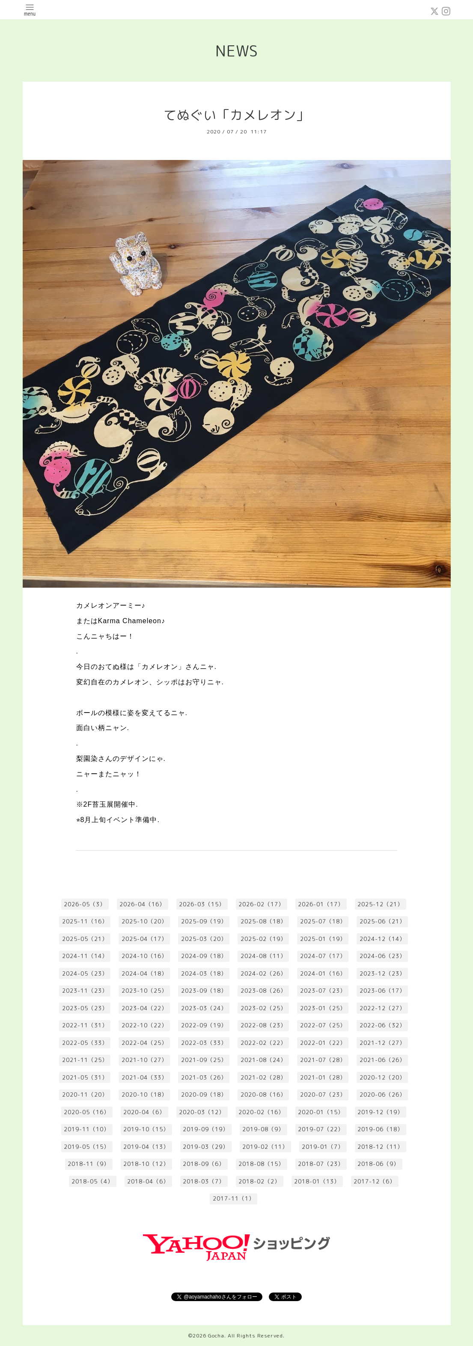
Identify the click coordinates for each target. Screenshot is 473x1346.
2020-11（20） (85, 1094)
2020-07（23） (323, 1094)
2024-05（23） (85, 973)
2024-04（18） (144, 973)
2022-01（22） (323, 1043)
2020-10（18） (144, 1094)
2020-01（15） (321, 1112)
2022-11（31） (85, 1025)
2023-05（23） (85, 1008)
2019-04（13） (146, 1147)
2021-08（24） (263, 1060)
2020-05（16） (87, 1112)
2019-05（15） (87, 1147)
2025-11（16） (85, 921)
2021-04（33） (144, 1077)
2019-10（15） (146, 1129)
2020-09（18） (204, 1094)
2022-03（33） (204, 1043)
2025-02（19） (263, 939)
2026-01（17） (321, 904)
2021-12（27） (382, 1043)
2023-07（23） (323, 990)
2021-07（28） (323, 1060)
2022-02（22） (263, 1043)
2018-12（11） (380, 1147)
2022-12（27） (382, 1008)
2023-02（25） (263, 1008)
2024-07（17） (323, 956)
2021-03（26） (204, 1077)
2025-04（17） (144, 939)
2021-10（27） (144, 1060)
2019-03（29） (206, 1147)
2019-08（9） (263, 1129)
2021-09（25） (204, 1060)
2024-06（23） (382, 956)
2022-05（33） (85, 1043)
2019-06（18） (380, 1129)
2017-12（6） (375, 1181)
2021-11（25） (85, 1060)
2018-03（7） (204, 1181)
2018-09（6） (204, 1164)
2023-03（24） (204, 1008)
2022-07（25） (323, 1025)
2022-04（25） (144, 1043)
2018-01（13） (317, 1181)
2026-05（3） (85, 904)
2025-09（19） (204, 921)
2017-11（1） (234, 1198)
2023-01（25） (323, 1008)
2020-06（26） (382, 1094)
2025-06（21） (382, 921)
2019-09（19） (206, 1129)
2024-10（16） (144, 956)
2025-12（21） (380, 904)
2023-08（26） (263, 990)
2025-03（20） (204, 939)
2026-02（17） (261, 904)
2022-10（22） (144, 1025)
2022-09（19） (204, 1025)
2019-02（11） (265, 1147)
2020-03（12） (202, 1112)
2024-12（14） (382, 939)
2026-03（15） (202, 904)
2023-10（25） (144, 990)
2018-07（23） (321, 1164)
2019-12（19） (380, 1112)
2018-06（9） (378, 1164)
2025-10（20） (144, 921)
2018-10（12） (146, 1164)
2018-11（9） (89, 1164)
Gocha (216, 1335)
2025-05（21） (85, 939)
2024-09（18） (204, 956)
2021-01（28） (323, 1077)
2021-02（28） (263, 1077)
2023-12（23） (382, 973)
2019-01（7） (323, 1147)
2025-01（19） (323, 939)
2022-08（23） (263, 1025)
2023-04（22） (144, 1008)
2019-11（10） (87, 1129)
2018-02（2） (259, 1181)
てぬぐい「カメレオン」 (236, 115)
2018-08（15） (261, 1164)
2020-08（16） (263, 1094)
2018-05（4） (92, 1181)
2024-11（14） (85, 956)
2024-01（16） (323, 973)
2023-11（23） (85, 990)
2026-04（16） (142, 904)
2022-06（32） (382, 1025)
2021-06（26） (382, 1060)
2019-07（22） (321, 1129)
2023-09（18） (204, 990)
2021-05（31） (85, 1077)
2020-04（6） (144, 1112)
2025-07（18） (323, 921)
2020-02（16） (261, 1112)
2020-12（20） (382, 1077)
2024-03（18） (204, 973)
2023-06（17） (382, 990)
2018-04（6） (148, 1181)
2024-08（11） (263, 956)
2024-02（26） (263, 973)
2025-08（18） (263, 921)
